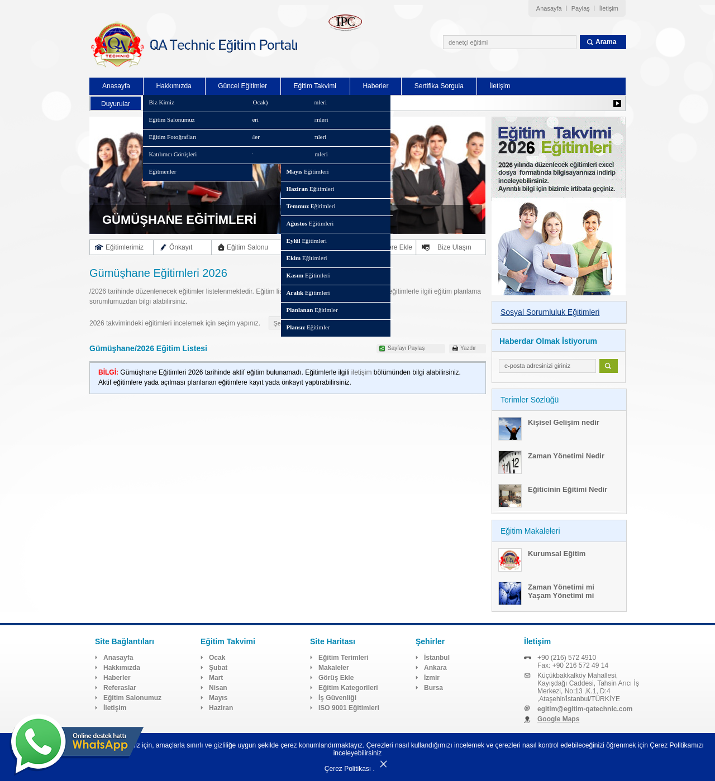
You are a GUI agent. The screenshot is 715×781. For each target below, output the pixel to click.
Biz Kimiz (161, 102)
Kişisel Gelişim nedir (563, 422)
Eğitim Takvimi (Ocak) (239, 102)
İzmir (432, 678)
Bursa (433, 688)
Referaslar (119, 688)
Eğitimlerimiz (125, 247)
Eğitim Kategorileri (235, 119)
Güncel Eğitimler (242, 86)
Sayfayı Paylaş (406, 348)
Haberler (375, 86)
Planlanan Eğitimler (235, 136)
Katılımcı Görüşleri (173, 154)
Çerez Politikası (348, 769)
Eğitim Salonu (247, 247)
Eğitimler (312, 309)
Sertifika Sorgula (439, 86)
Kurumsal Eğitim (556, 553)
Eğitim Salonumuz (171, 119)
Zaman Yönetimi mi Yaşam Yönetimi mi (561, 591)
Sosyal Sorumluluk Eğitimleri (549, 312)
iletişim (361, 372)
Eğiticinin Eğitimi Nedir (567, 489)
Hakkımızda (173, 86)
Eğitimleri (307, 102)
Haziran (221, 708)
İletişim (608, 8)
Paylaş (580, 8)
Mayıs (218, 698)
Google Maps (558, 719)
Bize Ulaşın (454, 247)
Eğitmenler (162, 171)
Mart (216, 678)
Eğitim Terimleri (343, 658)
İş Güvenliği (337, 698)
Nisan (218, 688)
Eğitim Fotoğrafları (172, 136)
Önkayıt (180, 247)
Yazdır (468, 348)
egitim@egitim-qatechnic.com (584, 709)
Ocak (217, 658)
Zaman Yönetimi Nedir (566, 456)
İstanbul (437, 658)
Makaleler (333, 668)
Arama (605, 42)
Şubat (218, 668)
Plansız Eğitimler (232, 154)
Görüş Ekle (336, 678)
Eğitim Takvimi (315, 86)
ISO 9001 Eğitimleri (348, 708)
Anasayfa (549, 8)
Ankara (435, 668)
